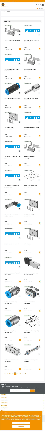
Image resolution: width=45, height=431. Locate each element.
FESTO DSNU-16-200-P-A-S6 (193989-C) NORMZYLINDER (12, 273)
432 (20, 373)
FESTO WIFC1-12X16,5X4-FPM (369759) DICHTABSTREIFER (31, 41)
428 (10, 373)
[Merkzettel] (38, 5)
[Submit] (32, 390)
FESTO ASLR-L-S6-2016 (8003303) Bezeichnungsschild (30, 186)
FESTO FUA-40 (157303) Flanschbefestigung (28, 244)
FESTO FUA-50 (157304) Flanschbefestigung (9, 128)
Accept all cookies (21, 423)
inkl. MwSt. (40, 8)
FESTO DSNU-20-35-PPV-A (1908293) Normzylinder (31, 361)
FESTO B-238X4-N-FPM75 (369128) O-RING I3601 (13, 157)
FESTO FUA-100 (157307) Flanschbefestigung (29, 215)
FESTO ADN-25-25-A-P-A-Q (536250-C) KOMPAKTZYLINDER (12, 186)
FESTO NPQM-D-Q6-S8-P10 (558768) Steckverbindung (31, 99)
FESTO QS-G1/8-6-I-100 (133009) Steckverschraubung (11, 302)
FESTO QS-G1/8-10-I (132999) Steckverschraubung (10, 332)
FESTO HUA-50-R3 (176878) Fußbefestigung (29, 157)
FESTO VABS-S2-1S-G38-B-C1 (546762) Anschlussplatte (12, 361)
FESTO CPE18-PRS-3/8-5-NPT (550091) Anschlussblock (31, 332)
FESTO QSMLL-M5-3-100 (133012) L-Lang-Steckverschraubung (12, 215)
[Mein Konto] (41, 5)
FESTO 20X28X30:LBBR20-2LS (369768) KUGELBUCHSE (31, 128)
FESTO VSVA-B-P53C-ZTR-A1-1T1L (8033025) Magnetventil (31, 273)
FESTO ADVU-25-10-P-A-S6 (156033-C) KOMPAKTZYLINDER (12, 244)
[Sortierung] (22, 21)
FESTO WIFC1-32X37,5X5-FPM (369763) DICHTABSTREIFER (12, 70)
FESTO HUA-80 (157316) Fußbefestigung (12, 40)
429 (12, 373)
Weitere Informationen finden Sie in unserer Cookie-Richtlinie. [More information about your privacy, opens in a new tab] (28, 419)
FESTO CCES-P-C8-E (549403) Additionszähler (29, 302)
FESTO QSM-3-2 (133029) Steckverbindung (12, 98)
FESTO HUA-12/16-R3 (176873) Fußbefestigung (30, 70)
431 (17, 373)
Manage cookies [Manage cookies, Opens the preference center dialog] (21, 426)
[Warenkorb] (43, 5)
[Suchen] (36, 5)
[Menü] (1, 8)
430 (15, 373)
